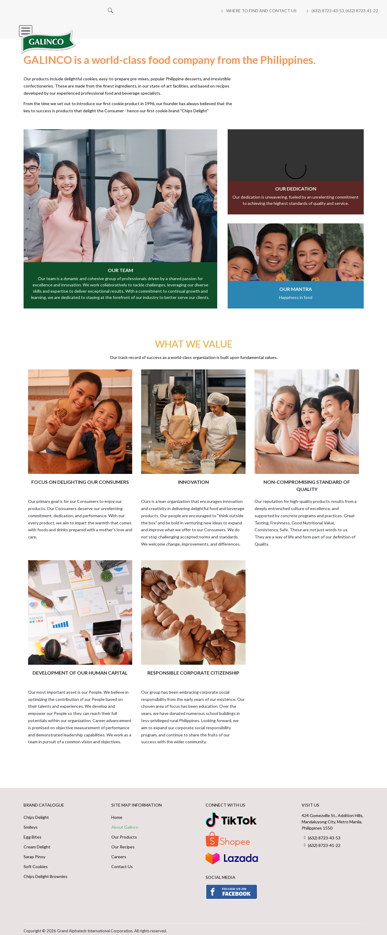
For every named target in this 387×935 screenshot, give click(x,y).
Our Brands (128, 28)
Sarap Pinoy (34, 853)
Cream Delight (37, 843)
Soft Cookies (36, 863)
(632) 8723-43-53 (194, 10)
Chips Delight (36, 813)
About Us (168, 28)
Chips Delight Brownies (45, 873)
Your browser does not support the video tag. (296, 168)
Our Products (124, 833)
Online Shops (251, 28)
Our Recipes (207, 28)
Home (93, 28)
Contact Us (122, 863)
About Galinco (124, 823)
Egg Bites (32, 833)
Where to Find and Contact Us (127, 10)
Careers (290, 28)
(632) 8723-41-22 (228, 10)
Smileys (31, 823)
